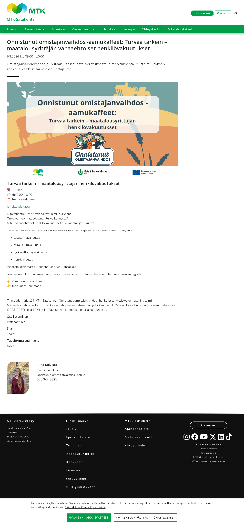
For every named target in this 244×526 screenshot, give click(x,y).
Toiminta (74, 445)
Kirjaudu (223, 13)
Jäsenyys (73, 470)
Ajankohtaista (78, 437)
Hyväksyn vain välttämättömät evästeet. (145, 517)
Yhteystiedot (77, 479)
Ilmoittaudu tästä (18, 207)
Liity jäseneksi (202, 13)
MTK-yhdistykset (80, 487)
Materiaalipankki (140, 437)
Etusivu (72, 429)
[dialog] (122, 512)
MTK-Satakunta (21, 19)
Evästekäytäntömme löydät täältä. (85, 507)
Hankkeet (74, 462)
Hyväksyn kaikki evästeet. (89, 517)
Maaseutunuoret (80, 454)
